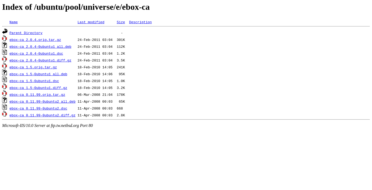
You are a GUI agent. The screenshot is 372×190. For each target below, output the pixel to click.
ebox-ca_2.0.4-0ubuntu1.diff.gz (40, 60)
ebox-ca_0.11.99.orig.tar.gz (37, 94)
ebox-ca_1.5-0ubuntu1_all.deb (38, 74)
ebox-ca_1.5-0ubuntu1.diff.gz (38, 87)
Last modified (90, 22)
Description (140, 22)
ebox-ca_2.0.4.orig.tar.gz (35, 39)
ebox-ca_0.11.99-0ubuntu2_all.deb (43, 101)
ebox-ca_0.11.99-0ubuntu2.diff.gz (43, 115)
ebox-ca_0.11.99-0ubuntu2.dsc (38, 108)
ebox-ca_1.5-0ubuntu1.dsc (34, 80)
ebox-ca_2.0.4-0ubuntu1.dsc (36, 53)
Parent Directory (26, 32)
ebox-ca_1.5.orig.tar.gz (33, 67)
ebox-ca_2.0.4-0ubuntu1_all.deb (40, 46)
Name (14, 22)
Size (121, 22)
